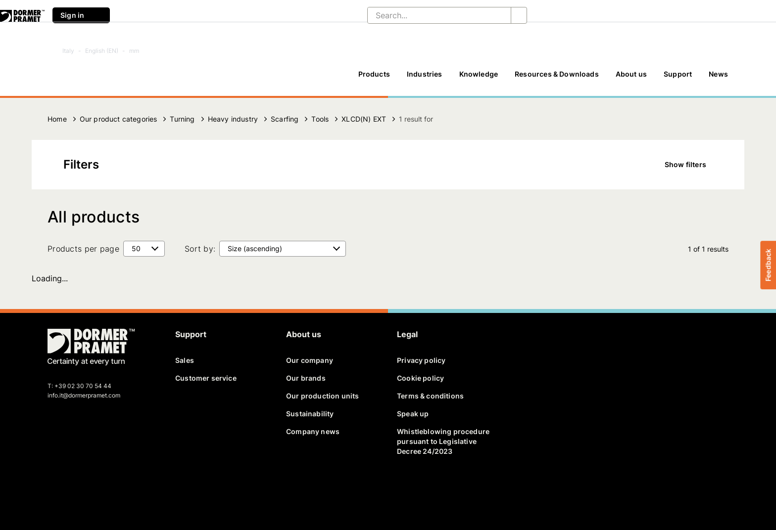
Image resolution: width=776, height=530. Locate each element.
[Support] (677, 78)
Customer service (206, 378)
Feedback (768, 265)
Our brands (306, 378)
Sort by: (200, 249)
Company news (313, 431)
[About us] (631, 78)
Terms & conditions (430, 396)
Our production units (322, 396)
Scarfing (284, 119)
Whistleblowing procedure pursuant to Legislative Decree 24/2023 (443, 441)
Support (678, 74)
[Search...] (431, 15)
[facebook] (56, 488)
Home (57, 119)
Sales (184, 360)
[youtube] (106, 488)
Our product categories (118, 119)
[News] (718, 78)
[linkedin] (90, 488)
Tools (320, 119)
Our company (309, 360)
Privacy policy (421, 360)
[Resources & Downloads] (556, 78)
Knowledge (478, 74)
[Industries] (424, 78)
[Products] (374, 78)
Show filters (692, 165)
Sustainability (310, 413)
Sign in (81, 15)
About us (631, 74)
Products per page (83, 249)
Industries (424, 74)
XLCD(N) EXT (363, 119)
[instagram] (124, 488)
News (718, 74)
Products (374, 74)
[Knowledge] (479, 78)
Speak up (413, 413)
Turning (182, 119)
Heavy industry (233, 119)
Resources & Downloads (557, 74)
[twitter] (72, 488)
